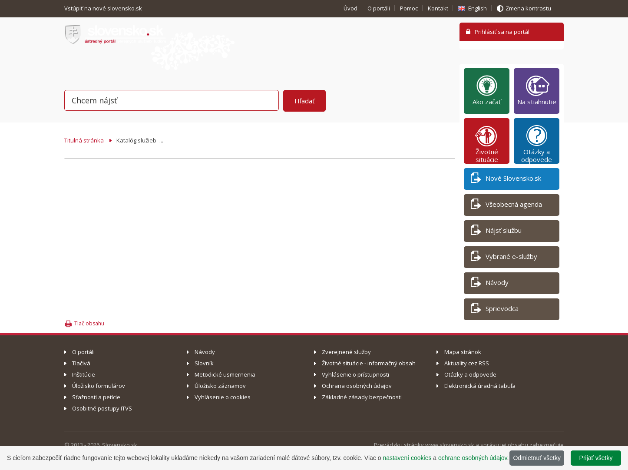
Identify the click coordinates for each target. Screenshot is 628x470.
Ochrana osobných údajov (357, 386)
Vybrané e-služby (504, 258)
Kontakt (438, 8)
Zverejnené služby (346, 352)
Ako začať (487, 90)
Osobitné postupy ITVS (102, 408)
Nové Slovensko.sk (506, 179)
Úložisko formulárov (98, 386)
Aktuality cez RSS (466, 363)
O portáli (378, 8)
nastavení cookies (407, 457)
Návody (490, 284)
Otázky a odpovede (536, 144)
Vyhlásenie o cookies (223, 397)
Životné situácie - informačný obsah (369, 363)
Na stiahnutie (536, 90)
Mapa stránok (462, 352)
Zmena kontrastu (528, 8)
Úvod (350, 8)
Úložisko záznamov (220, 386)
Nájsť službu (496, 232)
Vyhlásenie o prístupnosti (355, 374)
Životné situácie (487, 144)
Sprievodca (495, 310)
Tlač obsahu (89, 323)
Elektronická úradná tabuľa (480, 386)
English (477, 8)
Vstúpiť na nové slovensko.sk (103, 8)
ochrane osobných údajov (472, 457)
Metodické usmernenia (225, 374)
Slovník (204, 363)
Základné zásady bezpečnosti (362, 397)
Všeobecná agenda (506, 206)
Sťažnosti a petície (96, 397)
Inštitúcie (83, 374)
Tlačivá (81, 363)
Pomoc (409, 8)
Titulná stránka (84, 140)
